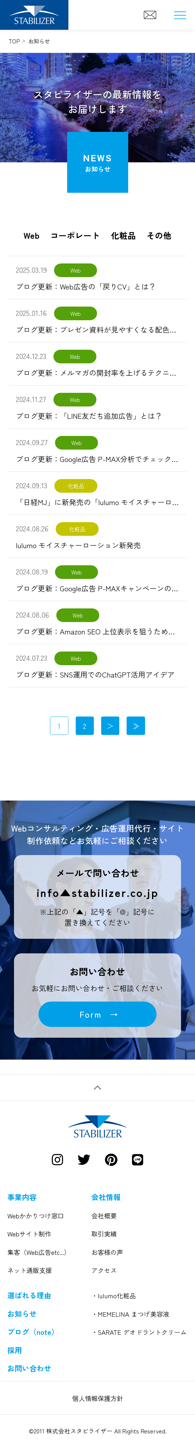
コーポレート (75, 235)
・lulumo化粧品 (113, 1295)
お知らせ (22, 1313)
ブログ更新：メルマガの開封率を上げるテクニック (100, 372)
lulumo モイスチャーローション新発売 (78, 545)
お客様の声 (107, 1252)
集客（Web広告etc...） (38, 1252)
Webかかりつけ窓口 (35, 1215)
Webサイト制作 (29, 1233)
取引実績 (104, 1233)
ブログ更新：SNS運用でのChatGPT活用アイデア (95, 674)
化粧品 (123, 235)
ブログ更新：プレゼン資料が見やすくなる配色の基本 (104, 329)
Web (31, 235)
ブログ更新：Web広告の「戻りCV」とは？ (86, 286)
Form (90, 1014)
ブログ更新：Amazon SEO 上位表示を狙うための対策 (103, 631)
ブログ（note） (33, 1331)
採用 (14, 1350)
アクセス (104, 1270)
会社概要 (104, 1215)
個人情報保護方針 (97, 1398)
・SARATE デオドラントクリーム (139, 1332)
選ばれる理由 (29, 1295)
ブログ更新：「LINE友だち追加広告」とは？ (89, 415)
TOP (14, 41)
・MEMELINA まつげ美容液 (130, 1314)
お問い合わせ (29, 1368)
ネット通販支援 (29, 1270)
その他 (159, 235)
